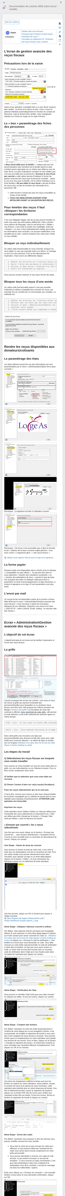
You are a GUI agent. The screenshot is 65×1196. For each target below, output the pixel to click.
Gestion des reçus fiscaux (32, 31)
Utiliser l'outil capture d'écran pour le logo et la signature (30, 558)
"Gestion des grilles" (19, 710)
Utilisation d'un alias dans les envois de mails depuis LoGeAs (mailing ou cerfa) (30, 938)
